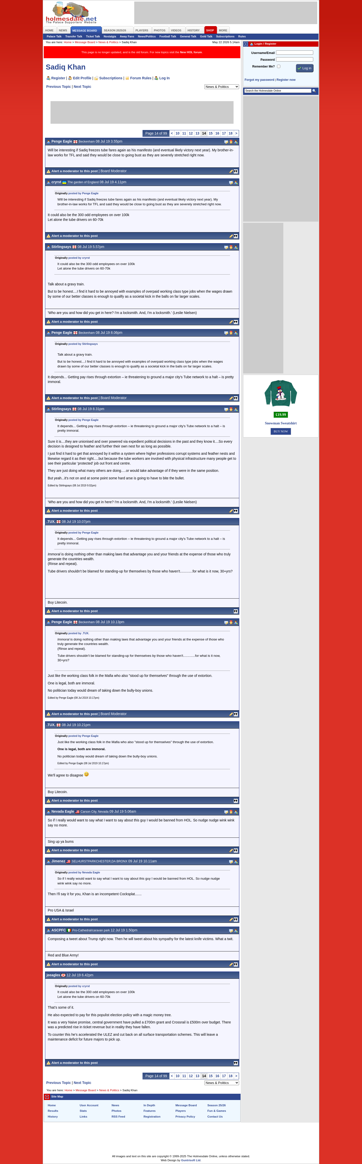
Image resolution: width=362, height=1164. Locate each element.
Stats (83, 1110)
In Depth (149, 1105)
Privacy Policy (185, 1116)
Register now (286, 80)
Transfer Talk (73, 36)
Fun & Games (216, 1110)
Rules (242, 36)
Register (58, 78)
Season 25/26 (216, 1105)
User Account (89, 1105)
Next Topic (82, 87)
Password (267, 59)
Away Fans (127, 36)
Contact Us (215, 1116)
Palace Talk (54, 36)
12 (191, 133)
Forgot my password (259, 80)
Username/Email (263, 53)
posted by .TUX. (78, 633)
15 (210, 133)
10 (177, 133)
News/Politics (147, 36)
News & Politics (108, 42)
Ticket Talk (93, 36)
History (53, 1116)
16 (217, 133)
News (115, 1105)
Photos (116, 1110)
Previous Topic (58, 87)
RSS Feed (118, 1116)
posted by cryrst (79, 257)
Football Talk (167, 36)
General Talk (188, 36)
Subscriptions (225, 36)
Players (180, 1110)
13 (197, 133)
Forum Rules (140, 78)
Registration (152, 1116)
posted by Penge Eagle (83, 193)
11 (184, 133)
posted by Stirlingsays (83, 343)
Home (68, 42)
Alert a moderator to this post (75, 171)
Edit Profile (82, 78)
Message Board (85, 42)
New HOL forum (191, 52)
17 (224, 133)
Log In (164, 78)
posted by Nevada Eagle (84, 872)
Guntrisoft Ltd (191, 1160)
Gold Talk (206, 36)
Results (53, 1110)
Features (150, 1110)
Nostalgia (110, 36)
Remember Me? (263, 66)
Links (83, 1116)
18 (231, 133)
